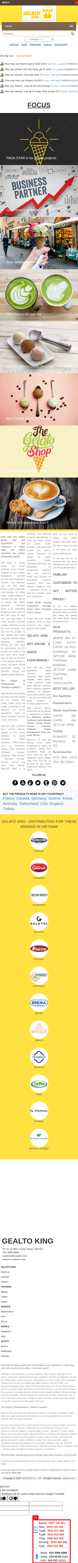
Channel (5, 1277)
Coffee (58, 731)
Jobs (3, 1336)
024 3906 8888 (58, 1552)
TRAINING (6, 1287)
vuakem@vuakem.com (15, 1255)
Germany (38, 798)
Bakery (4, 1292)
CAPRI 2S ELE (64, 647)
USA (44, 804)
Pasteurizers (62, 703)
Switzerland (28, 804)
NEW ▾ (38, 3)
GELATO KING (8, 1267)
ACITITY (5, 1341)
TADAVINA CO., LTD (31, 1478)
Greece (54, 798)
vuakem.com (68, 1478)
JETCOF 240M (64, 656)
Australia (10, 804)
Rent (3, 1316)
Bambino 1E (64, 741)
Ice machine (62, 696)
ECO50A (67, 762)
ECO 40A (60, 757)
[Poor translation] (13, 1498)
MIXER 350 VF (64, 638)
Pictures (5, 1356)
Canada (22, 798)
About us (5, 1272)
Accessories (62, 752)
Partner (4, 1282)
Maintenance (7, 1311)
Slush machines (65, 710)
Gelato (4, 1301)
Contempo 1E (64, 651)
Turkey (8, 809)
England (56, 804)
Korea (67, 798)
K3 (55, 745)
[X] (35, 1517)
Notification (6, 1351)
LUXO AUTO (64, 642)
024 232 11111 (57, 1560)
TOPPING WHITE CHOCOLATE (62, 678)
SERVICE (5, 1306)
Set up (4, 1321)
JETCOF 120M (64, 669)
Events (4, 1346)
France (8, 798)
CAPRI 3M (64, 716)
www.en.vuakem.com (14, 1259)
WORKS (5, 1326)
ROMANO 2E (64, 736)
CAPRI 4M (64, 720)
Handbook (6, 1331)
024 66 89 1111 (58, 1556)
